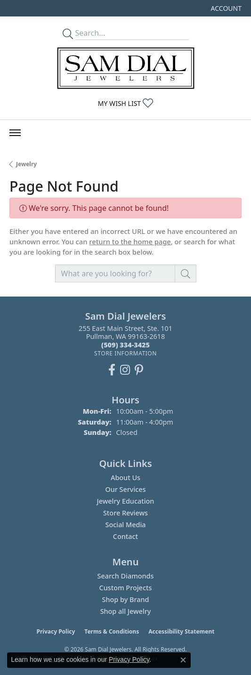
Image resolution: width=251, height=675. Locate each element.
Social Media (125, 524)
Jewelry (26, 164)
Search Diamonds (125, 575)
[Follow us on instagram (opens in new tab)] (125, 370)
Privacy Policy (56, 631)
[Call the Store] (125, 344)
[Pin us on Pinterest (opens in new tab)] (139, 370)
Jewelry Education (125, 501)
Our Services (125, 489)
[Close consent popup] (183, 660)
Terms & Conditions (111, 631)
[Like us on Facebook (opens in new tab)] (111, 370)
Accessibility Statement (181, 631)
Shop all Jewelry (125, 611)
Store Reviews (125, 512)
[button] (225, 8)
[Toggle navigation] (15, 132)
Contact (125, 536)
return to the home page (130, 241)
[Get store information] (125, 353)
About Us (125, 477)
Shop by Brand (125, 599)
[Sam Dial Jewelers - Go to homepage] (125, 68)
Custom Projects (125, 587)
